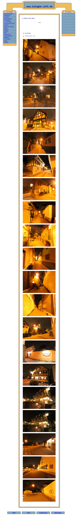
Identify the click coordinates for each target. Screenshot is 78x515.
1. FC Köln (7, 21)
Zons (5, 40)
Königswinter (8, 36)
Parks (6, 28)
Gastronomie (8, 18)
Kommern (6, 37)
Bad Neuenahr (8, 14)
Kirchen (6, 17)
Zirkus (6, 25)
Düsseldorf (7, 34)
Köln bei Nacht (9, 26)
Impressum (57, 513)
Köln (14, 513)
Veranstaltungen (9, 23)
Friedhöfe (7, 20)
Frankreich (43, 513)
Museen (6, 29)
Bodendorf (7, 15)
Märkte (6, 31)
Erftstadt (7, 39)
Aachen (6, 42)
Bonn (5, 33)
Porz (28, 513)
